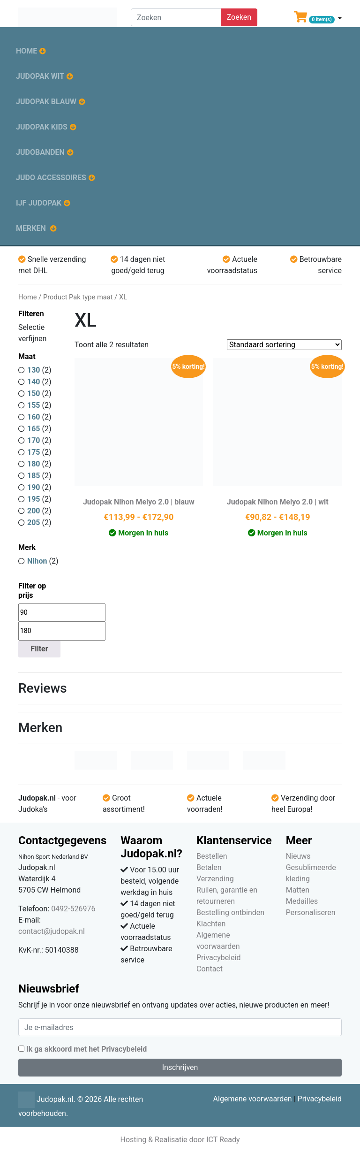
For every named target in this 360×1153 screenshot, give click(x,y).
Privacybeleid (218, 957)
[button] (318, 19)
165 (33, 428)
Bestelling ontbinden (230, 912)
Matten (297, 890)
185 (33, 475)
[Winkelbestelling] (284, 344)
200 (33, 510)
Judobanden (40, 152)
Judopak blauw (46, 101)
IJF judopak (38, 203)
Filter (39, 648)
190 (33, 487)
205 (33, 522)
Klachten (210, 923)
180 (33, 463)
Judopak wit (40, 76)
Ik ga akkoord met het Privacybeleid (86, 1049)
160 (33, 416)
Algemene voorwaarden (252, 1098)
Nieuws (298, 856)
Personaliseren (311, 912)
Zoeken (239, 17)
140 (33, 381)
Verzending (215, 878)
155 (33, 405)
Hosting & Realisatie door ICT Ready (180, 1139)
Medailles (302, 901)
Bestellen (211, 856)
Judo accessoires (51, 177)
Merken (31, 228)
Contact (209, 968)
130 (33, 370)
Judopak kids (42, 126)
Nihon (37, 561)
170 (33, 440)
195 (33, 499)
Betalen (209, 867)
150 (33, 393)
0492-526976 (73, 908)
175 (33, 452)
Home (26, 50)
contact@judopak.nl (51, 931)
